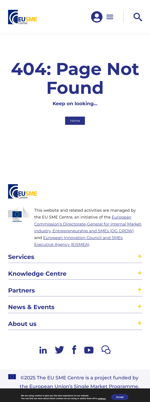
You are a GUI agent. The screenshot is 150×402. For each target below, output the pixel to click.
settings (102, 398)
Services (21, 257)
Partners (21, 290)
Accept (120, 397)
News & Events (31, 307)
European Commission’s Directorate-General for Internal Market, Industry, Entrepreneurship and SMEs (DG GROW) (88, 224)
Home (75, 121)
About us (22, 323)
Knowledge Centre (37, 273)
